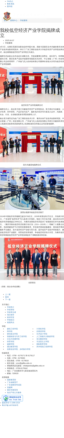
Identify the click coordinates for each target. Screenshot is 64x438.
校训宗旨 (10, 317)
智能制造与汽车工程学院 (17, 336)
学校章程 (10, 310)
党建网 (9, 387)
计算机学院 (40, 329)
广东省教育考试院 (14, 385)
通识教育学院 (12, 347)
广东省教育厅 (12, 382)
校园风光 (10, 322)
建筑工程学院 (12, 329)
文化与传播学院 (13, 339)
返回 (7, 297)
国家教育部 (11, 380)
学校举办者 (11, 312)
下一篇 (7, 299)
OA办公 (10, 1)
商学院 (9, 331)
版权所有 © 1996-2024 (11, 403)
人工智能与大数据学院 (45, 336)
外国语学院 (40, 331)
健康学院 (10, 344)
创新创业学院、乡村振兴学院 (18, 349)
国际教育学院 (41, 344)
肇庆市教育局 (12, 390)
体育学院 (10, 341)
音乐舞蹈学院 (41, 339)
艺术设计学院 (41, 334)
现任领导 (10, 315)
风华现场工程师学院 (44, 347)
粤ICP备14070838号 (10, 405)
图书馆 (9, 6)
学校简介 (10, 307)
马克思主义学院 (42, 341)
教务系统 (10, 4)
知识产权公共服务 (14, 392)
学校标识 (10, 320)
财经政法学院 (12, 334)
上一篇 (7, 294)
